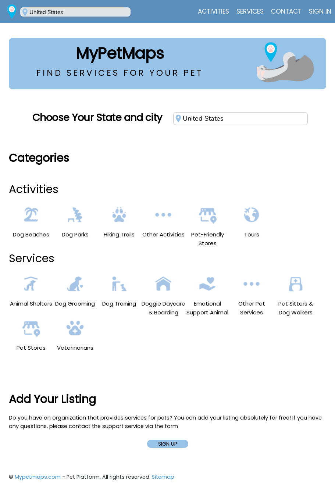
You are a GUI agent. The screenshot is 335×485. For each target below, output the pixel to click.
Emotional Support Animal (207, 295)
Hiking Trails (119, 222)
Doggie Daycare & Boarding (163, 295)
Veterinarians (75, 335)
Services (250, 11)
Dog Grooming (75, 291)
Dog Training (119, 291)
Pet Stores (31, 335)
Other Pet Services (251, 295)
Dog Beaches (31, 222)
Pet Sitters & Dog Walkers (295, 295)
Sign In (320, 11)
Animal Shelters (31, 291)
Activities (213, 11)
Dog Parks (75, 222)
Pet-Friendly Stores (207, 226)
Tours (251, 222)
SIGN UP (167, 443)
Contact (286, 11)
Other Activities (163, 222)
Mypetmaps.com (38, 477)
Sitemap (163, 477)
